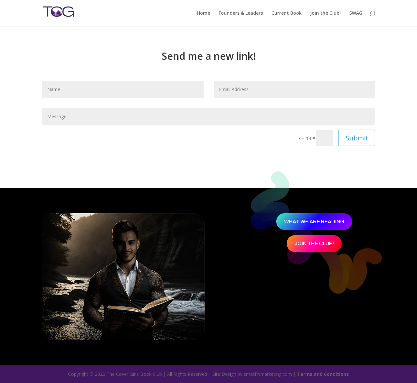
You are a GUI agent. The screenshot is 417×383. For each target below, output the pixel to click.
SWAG (355, 13)
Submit (357, 138)
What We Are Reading (314, 221)
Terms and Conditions (323, 374)
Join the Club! (325, 13)
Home (203, 13)
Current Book (286, 13)
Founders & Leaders (241, 13)
